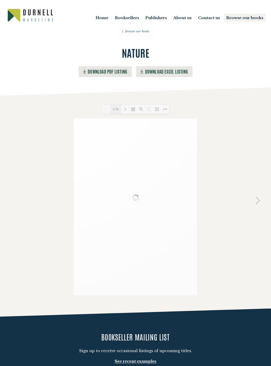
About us (182, 17)
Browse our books (244, 17)
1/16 (116, 109)
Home (102, 17)
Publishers (156, 17)
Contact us (209, 17)
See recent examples (135, 361)
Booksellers (127, 17)
